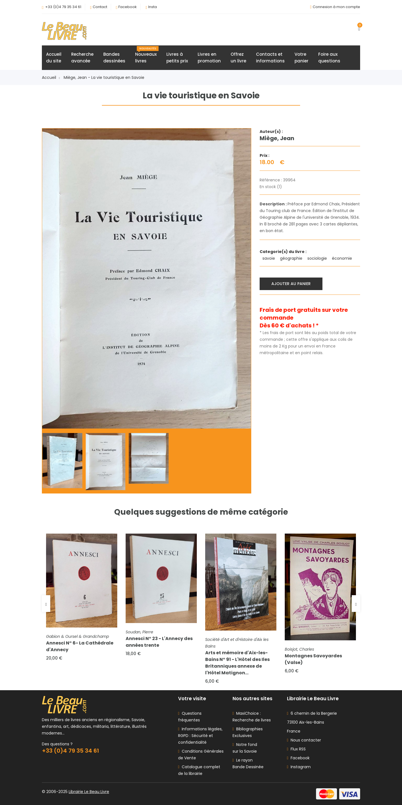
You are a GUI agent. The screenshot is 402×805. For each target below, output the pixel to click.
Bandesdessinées (114, 57)
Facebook (127, 6)
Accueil (51, 77)
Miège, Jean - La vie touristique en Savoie (104, 77)
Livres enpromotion (209, 57)
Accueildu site (53, 57)
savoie (269, 258)
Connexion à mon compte (336, 6)
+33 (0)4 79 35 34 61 (63, 6)
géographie (291, 258)
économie (342, 258)
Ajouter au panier (291, 283)
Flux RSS (296, 749)
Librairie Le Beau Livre (89, 791)
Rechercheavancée (82, 57)
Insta (152, 6)
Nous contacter (304, 740)
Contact (100, 6)
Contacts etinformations (270, 57)
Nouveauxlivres (147, 55)
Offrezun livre (238, 57)
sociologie (317, 258)
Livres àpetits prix (177, 57)
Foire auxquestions (329, 57)
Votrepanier (301, 57)
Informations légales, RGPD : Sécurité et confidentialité (200, 735)
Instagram (299, 767)
